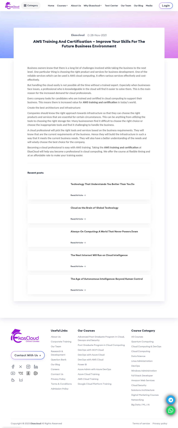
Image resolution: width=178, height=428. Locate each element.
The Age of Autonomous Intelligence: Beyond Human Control (107, 278)
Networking (137, 399)
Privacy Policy (58, 379)
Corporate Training (61, 341)
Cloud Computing (140, 351)
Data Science (138, 356)
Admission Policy (59, 388)
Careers (55, 369)
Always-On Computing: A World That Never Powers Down (104, 231)
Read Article (78, 195)
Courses (62, 5)
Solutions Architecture (142, 390)
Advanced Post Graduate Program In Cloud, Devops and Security (101, 338)
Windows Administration (144, 370)
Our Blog (138, 5)
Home (51, 5)
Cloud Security (138, 385)
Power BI (82, 364)
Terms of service (141, 423)
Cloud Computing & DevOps (146, 346)
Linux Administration (142, 361)
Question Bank (58, 359)
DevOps (135, 365)
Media (149, 5)
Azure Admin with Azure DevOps (94, 369)
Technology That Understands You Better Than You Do (102, 184)
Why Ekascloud (93, 5)
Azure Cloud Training (88, 374)
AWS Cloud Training (88, 379)
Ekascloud (35, 423)
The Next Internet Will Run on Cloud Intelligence (99, 255)
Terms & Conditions (61, 383)
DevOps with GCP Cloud (91, 349)
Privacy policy (160, 423)
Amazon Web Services (143, 380)
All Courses (137, 336)
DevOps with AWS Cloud (90, 359)
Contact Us (57, 374)
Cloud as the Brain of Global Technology (94, 207)
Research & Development (58, 353)
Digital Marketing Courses (145, 394)
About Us (76, 5)
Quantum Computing (142, 341)
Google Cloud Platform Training (94, 383)
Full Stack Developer (142, 375)
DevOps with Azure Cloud (91, 354)
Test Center (111, 5)
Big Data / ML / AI (140, 404)
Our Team (126, 5)
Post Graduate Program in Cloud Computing (101, 345)
